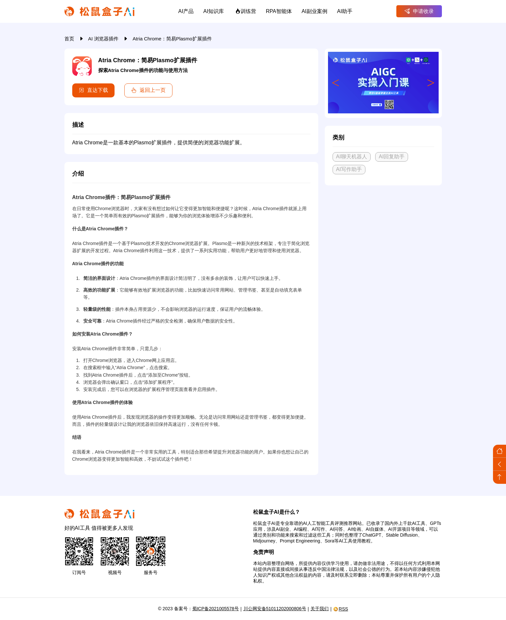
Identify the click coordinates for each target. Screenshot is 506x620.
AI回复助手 (391, 156)
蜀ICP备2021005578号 (215, 608)
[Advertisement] (383, 238)
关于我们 (319, 608)
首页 (69, 38)
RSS (340, 609)
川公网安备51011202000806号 (274, 608)
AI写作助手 (349, 169)
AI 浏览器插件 (104, 38)
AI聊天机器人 (351, 156)
